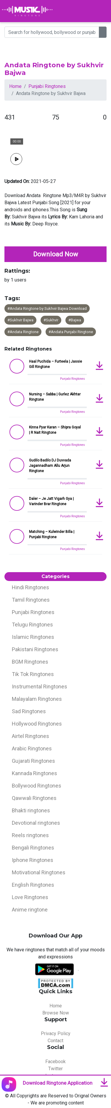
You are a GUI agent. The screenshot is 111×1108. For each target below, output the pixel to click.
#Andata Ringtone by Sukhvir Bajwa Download (47, 308)
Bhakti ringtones (31, 810)
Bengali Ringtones (33, 847)
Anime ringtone (30, 909)
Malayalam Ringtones (37, 699)
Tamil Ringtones (31, 600)
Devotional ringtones (36, 823)
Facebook (55, 1061)
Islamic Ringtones (33, 637)
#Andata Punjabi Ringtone (71, 332)
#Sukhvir (51, 320)
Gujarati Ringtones (33, 761)
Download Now (55, 254)
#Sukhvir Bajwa (20, 320)
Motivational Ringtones (38, 872)
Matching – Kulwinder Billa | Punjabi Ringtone (51, 534)
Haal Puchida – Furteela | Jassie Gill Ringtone (55, 364)
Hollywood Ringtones (37, 724)
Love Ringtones (30, 897)
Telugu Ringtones (32, 624)
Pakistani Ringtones (35, 649)
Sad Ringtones (29, 711)
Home (15, 86)
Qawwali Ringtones (34, 798)
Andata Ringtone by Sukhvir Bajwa (54, 69)
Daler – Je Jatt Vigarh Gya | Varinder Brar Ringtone (51, 501)
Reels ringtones (30, 835)
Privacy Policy (55, 1033)
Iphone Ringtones (32, 860)
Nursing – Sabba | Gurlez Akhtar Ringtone (55, 397)
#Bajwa (74, 320)
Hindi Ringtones (30, 587)
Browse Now (55, 1013)
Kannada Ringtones (34, 773)
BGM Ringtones (30, 662)
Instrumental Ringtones (39, 686)
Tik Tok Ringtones (33, 674)
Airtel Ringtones (30, 736)
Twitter (55, 1068)
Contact (55, 1040)
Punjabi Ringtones (47, 86)
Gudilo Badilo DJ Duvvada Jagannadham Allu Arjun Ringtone (50, 465)
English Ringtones (33, 885)
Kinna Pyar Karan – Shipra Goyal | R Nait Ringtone (55, 430)
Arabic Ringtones (32, 748)
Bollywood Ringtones (36, 786)
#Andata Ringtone (22, 332)
